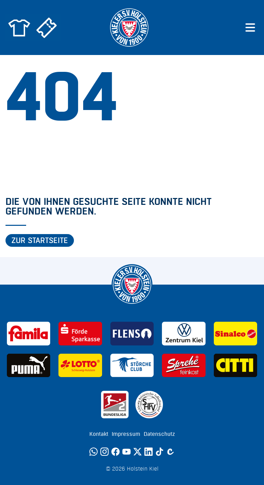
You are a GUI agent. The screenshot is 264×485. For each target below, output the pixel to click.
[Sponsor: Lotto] (80, 365)
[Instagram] (104, 452)
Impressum (126, 434)
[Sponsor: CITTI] (235, 365)
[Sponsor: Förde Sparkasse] (80, 333)
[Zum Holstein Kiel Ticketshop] (46, 27)
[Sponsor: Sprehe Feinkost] (183, 365)
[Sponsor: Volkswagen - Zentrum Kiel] (183, 333)
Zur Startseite (39, 240)
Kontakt (98, 434)
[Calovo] (170, 452)
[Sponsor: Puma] (28, 365)
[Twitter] (137, 452)
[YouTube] (126, 452)
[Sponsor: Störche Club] (132, 365)
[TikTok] (159, 452)
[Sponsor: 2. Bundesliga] (115, 404)
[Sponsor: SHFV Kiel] (149, 404)
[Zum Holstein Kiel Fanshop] (19, 27)
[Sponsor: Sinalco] (235, 333)
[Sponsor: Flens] (132, 333)
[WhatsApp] (93, 452)
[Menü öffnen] (250, 27)
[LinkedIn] (148, 452)
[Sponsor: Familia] (28, 333)
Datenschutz (159, 434)
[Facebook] (115, 452)
